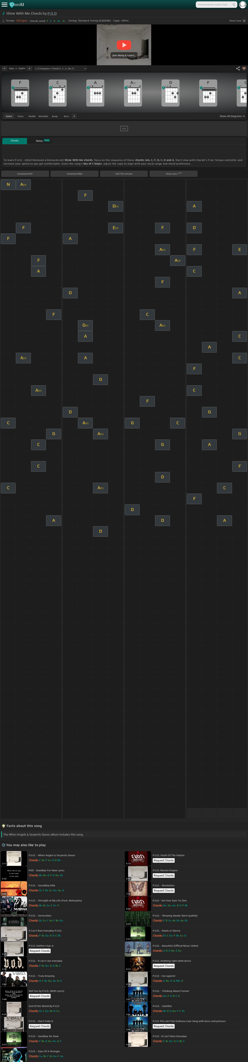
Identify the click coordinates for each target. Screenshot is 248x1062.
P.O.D (52, 13)
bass (66, 116)
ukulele (32, 116)
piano (20, 116)
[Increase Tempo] (29, 68)
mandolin (43, 116)
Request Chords (164, 860)
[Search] (234, 4)
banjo (55, 116)
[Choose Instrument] (74, 116)
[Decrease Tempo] (4, 68)
